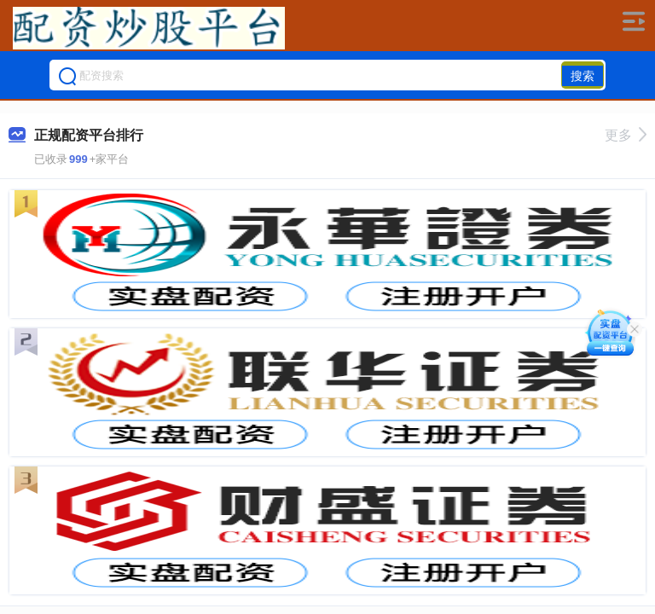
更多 (625, 135)
